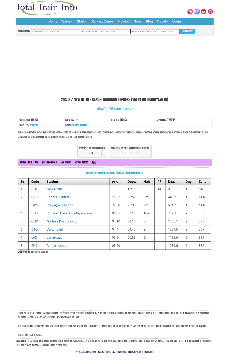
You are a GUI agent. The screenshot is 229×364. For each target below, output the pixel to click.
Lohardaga (54, 237)
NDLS (35, 189)
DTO (34, 229)
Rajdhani (34, 125)
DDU (34, 213)
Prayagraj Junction (60, 205)
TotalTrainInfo (84, 352)
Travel (161, 21)
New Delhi (54, 189)
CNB (34, 197)
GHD (34, 221)
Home (53, 21)
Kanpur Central (58, 197)
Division (123, 21)
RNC (34, 245)
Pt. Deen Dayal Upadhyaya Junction (72, 213)
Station (82, 21)
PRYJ (34, 205)
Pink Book (121, 352)
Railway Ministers (106, 352)
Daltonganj (55, 229)
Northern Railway (78, 125)
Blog (149, 21)
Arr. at (66, 162)
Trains (65, 21)
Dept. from (49, 162)
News (138, 21)
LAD (34, 237)
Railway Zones (102, 21)
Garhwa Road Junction (63, 221)
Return (81, 162)
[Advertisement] (114, 64)
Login (176, 21)
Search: (29, 162)
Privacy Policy (134, 352)
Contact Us (149, 352)
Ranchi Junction (58, 245)
